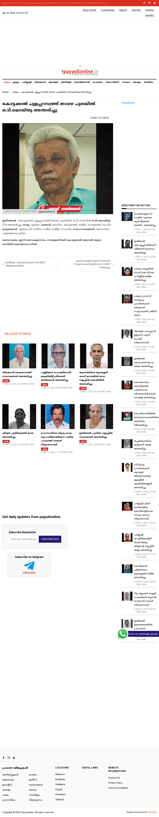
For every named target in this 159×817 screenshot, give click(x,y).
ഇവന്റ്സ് (7, 785)
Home (7, 82)
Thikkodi (59, 799)
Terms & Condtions (118, 788)
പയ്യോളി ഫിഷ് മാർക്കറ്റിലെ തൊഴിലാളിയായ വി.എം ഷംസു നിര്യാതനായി (143, 511)
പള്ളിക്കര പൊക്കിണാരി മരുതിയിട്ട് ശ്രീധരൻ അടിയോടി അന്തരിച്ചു (56, 376)
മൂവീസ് (33, 779)
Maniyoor (60, 774)
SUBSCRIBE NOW (50, 539)
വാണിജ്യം (34, 795)
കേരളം (137, 82)
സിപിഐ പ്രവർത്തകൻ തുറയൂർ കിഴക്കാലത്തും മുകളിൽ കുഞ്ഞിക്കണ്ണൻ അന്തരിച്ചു (143, 476)
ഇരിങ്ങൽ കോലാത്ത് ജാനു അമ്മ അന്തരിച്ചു (143, 362)
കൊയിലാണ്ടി (82, 82)
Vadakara (60, 784)
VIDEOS (123, 10)
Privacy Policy (115, 782)
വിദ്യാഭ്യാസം (35, 800)
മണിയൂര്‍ (66, 82)
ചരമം (15, 92)
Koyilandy (60, 779)
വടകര (126, 82)
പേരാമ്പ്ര (98, 82)
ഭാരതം (33, 774)
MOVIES (150, 15)
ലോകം (33, 790)
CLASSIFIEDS (107, 10)
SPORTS (150, 10)
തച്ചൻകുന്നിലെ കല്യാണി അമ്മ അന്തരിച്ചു (142, 445)
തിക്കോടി (40, 82)
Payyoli (59, 789)
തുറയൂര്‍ (53, 82)
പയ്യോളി (27, 82)
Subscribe (29, 572)
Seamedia (152, 812)
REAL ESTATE (89, 10)
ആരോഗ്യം (8, 779)
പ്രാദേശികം (9, 800)
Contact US (114, 777)
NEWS (16, 82)
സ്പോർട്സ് (112, 82)
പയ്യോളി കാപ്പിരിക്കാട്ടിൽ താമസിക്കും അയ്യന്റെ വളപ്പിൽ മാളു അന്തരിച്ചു (144, 543)
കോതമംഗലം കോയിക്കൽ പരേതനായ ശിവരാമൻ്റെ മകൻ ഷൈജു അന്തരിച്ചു (144, 390)
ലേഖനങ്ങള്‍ (36, 785)
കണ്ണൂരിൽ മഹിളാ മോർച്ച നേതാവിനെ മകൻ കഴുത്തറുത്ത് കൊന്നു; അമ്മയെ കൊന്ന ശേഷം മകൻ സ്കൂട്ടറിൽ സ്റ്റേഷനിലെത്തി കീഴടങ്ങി (74, 3)
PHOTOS (136, 10)
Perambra (60, 794)
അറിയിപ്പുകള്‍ (10, 774)
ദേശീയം (149, 82)
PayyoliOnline (128, 102)
